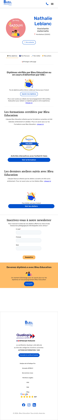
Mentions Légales (27, 377)
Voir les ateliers (31, 206)
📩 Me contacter (29, 42)
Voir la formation (29, 160)
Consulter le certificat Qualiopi (29, 355)
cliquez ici (40, 124)
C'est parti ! (29, 284)
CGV (27, 382)
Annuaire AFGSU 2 (27, 368)
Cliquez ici (29, 103)
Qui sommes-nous (27, 373)
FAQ (27, 387)
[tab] (12, 56)
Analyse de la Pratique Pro (27, 363)
